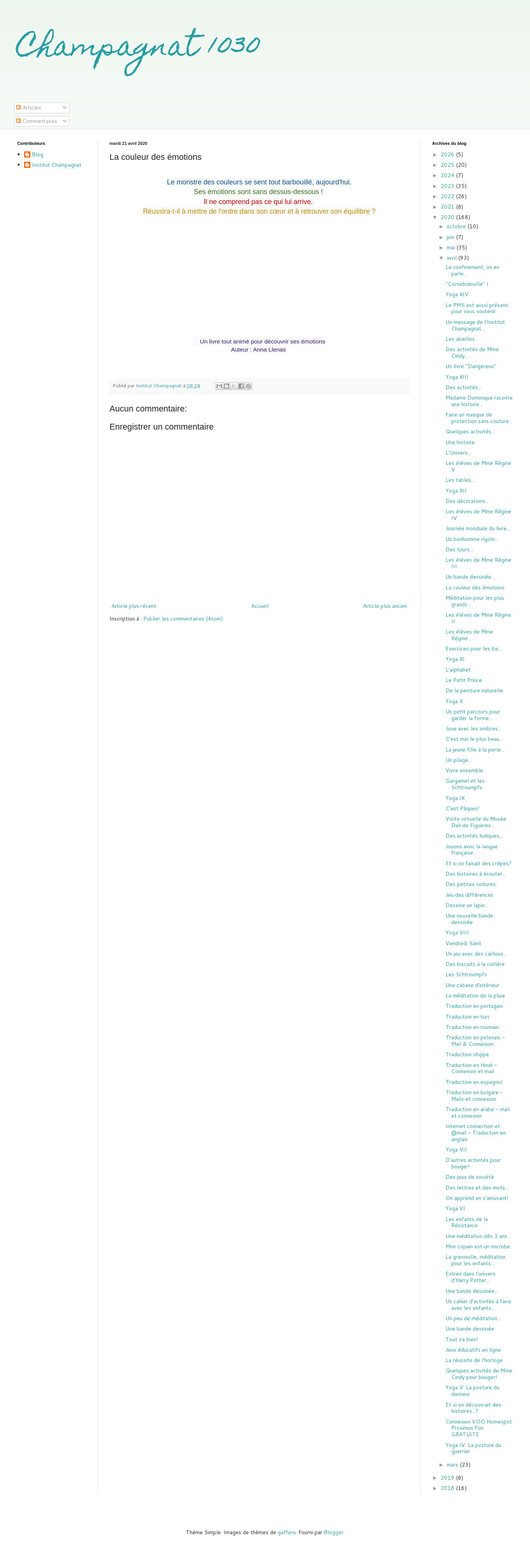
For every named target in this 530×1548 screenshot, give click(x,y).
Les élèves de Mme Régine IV (478, 515)
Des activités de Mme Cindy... (472, 352)
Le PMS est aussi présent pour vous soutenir (477, 308)
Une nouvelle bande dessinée (469, 919)
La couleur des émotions (475, 587)
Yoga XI (455, 659)
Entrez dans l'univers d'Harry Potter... (470, 1277)
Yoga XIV (457, 294)
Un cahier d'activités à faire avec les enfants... (478, 1304)
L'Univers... (458, 452)
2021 (448, 207)
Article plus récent (133, 606)
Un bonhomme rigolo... (472, 539)
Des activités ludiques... (474, 836)
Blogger (333, 1532)
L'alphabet (458, 670)
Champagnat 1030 (138, 49)
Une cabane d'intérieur (472, 985)
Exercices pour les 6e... (474, 648)
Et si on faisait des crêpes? (479, 863)
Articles (28, 107)
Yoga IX (455, 798)
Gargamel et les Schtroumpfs (465, 784)
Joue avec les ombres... (473, 728)
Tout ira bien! (462, 1339)
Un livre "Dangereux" (471, 366)
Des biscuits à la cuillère (475, 964)
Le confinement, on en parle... (472, 270)
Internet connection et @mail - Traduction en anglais (476, 1132)
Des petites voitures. (471, 884)
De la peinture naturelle (474, 690)
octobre (457, 226)
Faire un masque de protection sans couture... (479, 418)
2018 (448, 1488)
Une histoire (460, 442)
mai (451, 247)
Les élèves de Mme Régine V (478, 466)
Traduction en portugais (474, 1006)
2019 (448, 1478)
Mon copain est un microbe (478, 1246)
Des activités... (463, 387)
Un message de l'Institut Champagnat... (475, 325)
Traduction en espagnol (474, 1082)
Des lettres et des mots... (477, 1187)
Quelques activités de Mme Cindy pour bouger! (479, 1374)
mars (453, 1464)
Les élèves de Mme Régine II (478, 618)
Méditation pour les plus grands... (475, 601)
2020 (448, 217)
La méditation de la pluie (475, 995)
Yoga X (454, 701)
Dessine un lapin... (467, 905)
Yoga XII (456, 490)
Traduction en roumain (472, 1027)
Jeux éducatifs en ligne (473, 1350)
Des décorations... (467, 501)
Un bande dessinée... (470, 577)
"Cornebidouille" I (467, 284)
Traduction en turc (468, 1016)
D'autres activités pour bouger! (473, 1163)
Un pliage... (459, 760)
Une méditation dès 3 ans (476, 1236)
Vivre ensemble (464, 770)
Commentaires (36, 121)
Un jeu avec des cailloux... (476, 953)
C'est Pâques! (462, 808)
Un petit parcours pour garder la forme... (473, 715)
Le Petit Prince (464, 680)
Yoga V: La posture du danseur (472, 1391)
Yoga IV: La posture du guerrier (473, 1448)
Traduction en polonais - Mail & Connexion (475, 1041)
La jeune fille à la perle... (475, 749)
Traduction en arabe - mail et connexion (478, 1112)
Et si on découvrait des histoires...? (473, 1408)
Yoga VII (456, 1149)
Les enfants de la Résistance (467, 1222)
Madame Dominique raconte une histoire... (479, 401)
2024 (448, 175)
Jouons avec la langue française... (472, 850)
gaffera (287, 1532)
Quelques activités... (470, 431)
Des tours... (459, 549)
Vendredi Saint (463, 943)
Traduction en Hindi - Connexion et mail (471, 1068)
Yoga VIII (457, 932)
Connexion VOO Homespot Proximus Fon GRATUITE (479, 1428)
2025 (448, 165)
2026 (448, 154)
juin (451, 237)
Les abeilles (460, 339)
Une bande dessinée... (472, 1291)
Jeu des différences (470, 895)
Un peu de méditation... (473, 1318)
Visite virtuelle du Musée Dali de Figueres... (476, 822)
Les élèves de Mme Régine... (469, 635)
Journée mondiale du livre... (478, 528)
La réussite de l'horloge (474, 1360)
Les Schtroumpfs (466, 974)
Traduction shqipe (467, 1054)
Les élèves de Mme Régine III (478, 563)
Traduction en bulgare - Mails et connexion (474, 1095)
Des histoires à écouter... (476, 874)
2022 (448, 196)
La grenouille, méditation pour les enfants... (475, 1260)
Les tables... (460, 480)
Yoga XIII (457, 377)
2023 (448, 186)
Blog (37, 154)
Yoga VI (455, 1208)
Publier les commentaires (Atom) (183, 618)
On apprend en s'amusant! (477, 1198)
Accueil (259, 606)
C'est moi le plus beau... (474, 739)
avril (452, 258)
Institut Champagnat (56, 165)
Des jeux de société (470, 1177)
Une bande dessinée (470, 1328)
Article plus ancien (385, 606)
